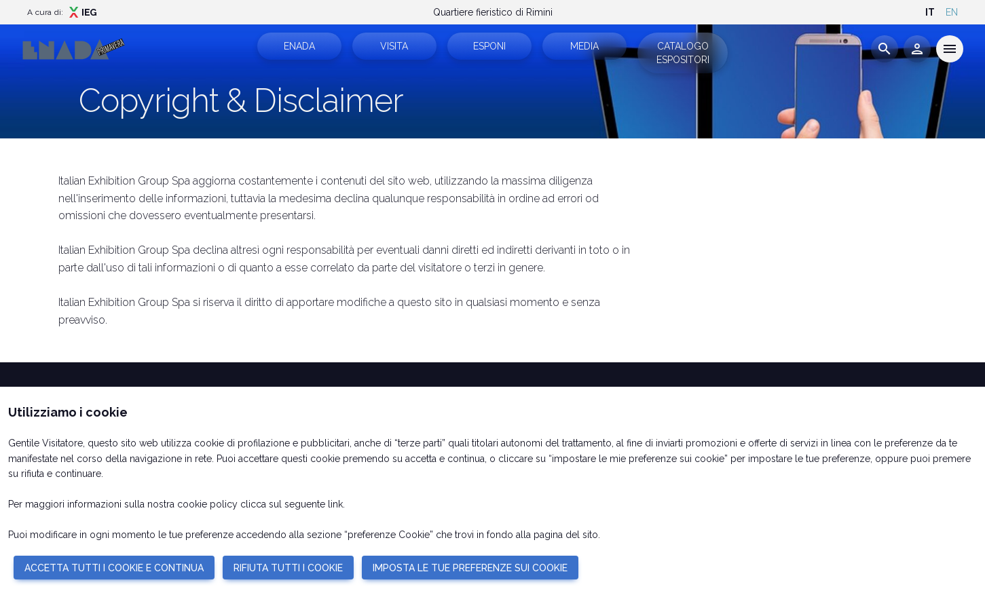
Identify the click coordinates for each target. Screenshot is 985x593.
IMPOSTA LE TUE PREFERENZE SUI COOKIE (470, 567)
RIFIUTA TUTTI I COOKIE (288, 567)
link (335, 504)
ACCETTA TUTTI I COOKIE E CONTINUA (114, 567)
